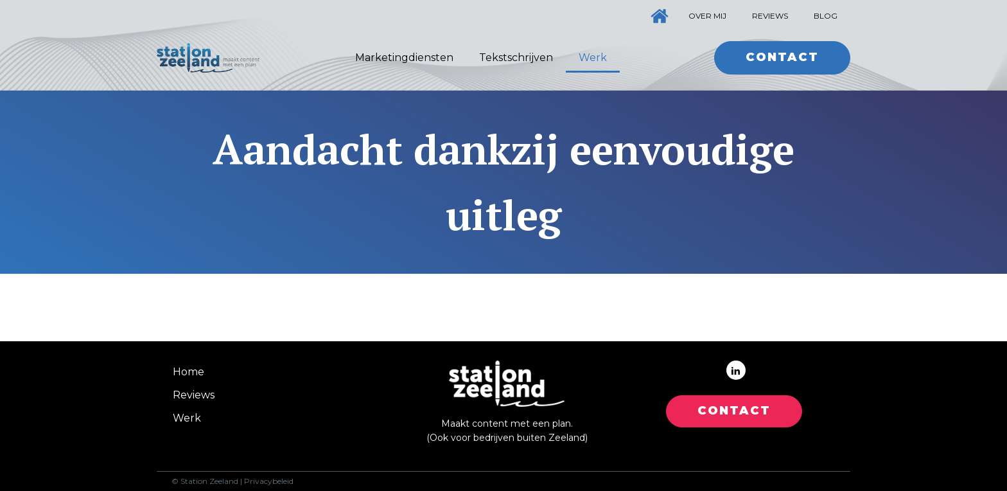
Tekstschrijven (516, 57)
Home (188, 372)
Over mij (707, 16)
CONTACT (734, 411)
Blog (825, 16)
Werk (593, 57)
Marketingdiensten (404, 57)
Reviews (770, 16)
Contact (782, 57)
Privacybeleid (268, 481)
